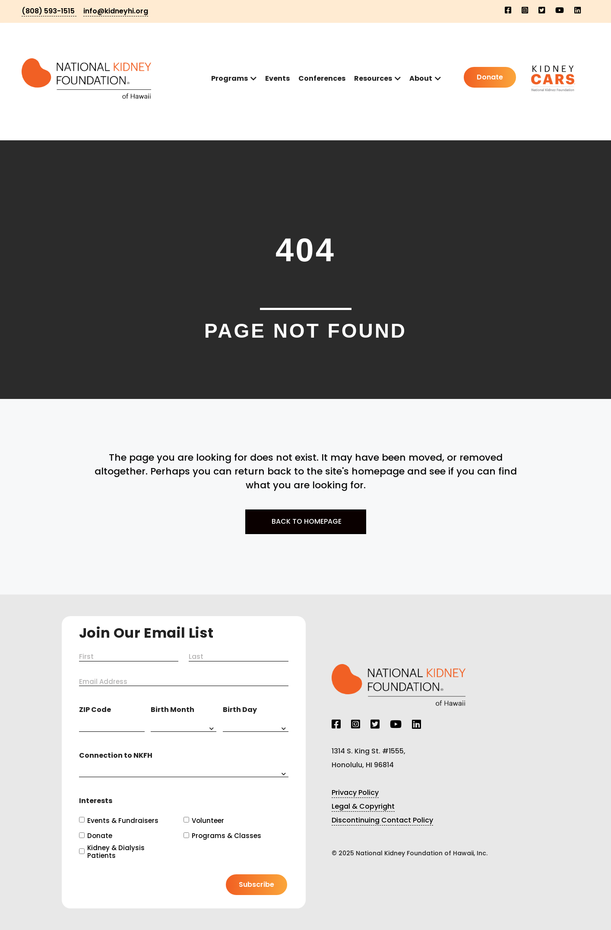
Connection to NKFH (115, 755)
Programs (229, 78)
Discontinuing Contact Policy (382, 820)
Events (277, 78)
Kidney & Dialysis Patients (116, 852)
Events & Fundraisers (122, 821)
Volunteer (208, 821)
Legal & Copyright (363, 806)
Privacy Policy (355, 792)
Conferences (321, 78)
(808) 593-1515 (49, 11)
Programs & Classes (226, 836)
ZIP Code (95, 710)
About (420, 78)
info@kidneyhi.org (115, 11)
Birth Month (172, 710)
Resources (373, 78)
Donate (99, 836)
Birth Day (240, 710)
